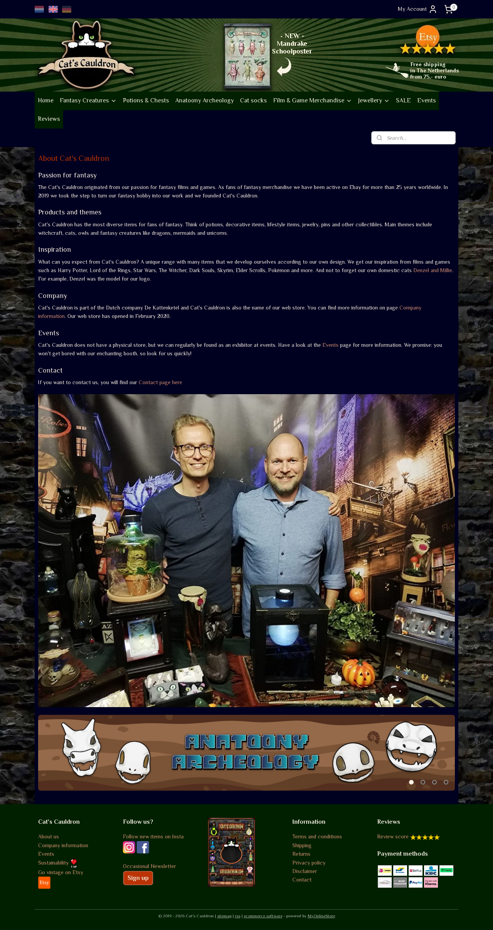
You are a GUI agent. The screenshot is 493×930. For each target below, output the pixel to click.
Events (426, 100)
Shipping (302, 845)
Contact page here (160, 382)
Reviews (49, 118)
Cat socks (253, 100)
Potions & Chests (146, 100)
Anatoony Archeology (204, 100)
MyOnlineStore (321, 915)
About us (48, 836)
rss (237, 915)
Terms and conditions (317, 836)
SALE (403, 100)
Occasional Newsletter (149, 866)
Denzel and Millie (432, 270)
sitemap (224, 915)
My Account (418, 9)
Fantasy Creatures (88, 100)
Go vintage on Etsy (60, 872)
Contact (302, 879)
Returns (301, 854)
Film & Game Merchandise (312, 100)
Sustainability (57, 863)
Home (46, 100)
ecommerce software (263, 915)
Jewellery (374, 100)
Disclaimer (304, 871)
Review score (393, 836)
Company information (63, 845)
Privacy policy (308, 863)
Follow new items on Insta (153, 836)
